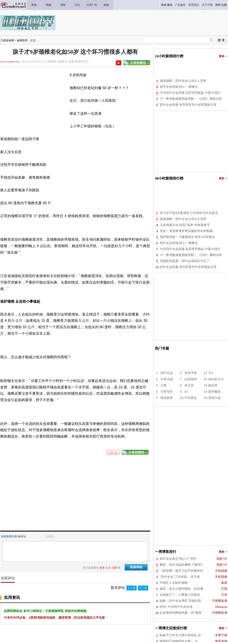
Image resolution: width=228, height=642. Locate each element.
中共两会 (190, 398)
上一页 (132, 588)
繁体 (169, 4)
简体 (163, 4)
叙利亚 (213, 385)
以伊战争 (190, 379)
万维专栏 (166, 391)
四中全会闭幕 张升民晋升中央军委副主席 (188, 104)
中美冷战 (166, 379)
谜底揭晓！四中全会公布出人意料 (183, 80)
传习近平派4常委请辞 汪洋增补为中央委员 (189, 213)
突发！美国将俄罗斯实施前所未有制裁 (186, 231)
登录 (217, 4)
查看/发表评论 (77, 61)
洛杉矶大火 (216, 379)
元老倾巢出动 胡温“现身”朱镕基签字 (185, 225)
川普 (163, 385)
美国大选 (214, 398)
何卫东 (189, 385)
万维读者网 (7, 40)
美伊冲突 (190, 373)
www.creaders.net (9, 61)
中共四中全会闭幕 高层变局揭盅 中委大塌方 (190, 92)
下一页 (143, 588)
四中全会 (166, 373)
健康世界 (22, 40)
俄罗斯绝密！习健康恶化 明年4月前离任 (187, 237)
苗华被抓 (214, 391)
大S (210, 373)
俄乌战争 (166, 398)
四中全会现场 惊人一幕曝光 (179, 86)
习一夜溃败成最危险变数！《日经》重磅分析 (191, 98)
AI (186, 391)
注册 (224, 4)
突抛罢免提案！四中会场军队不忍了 (185, 261)
